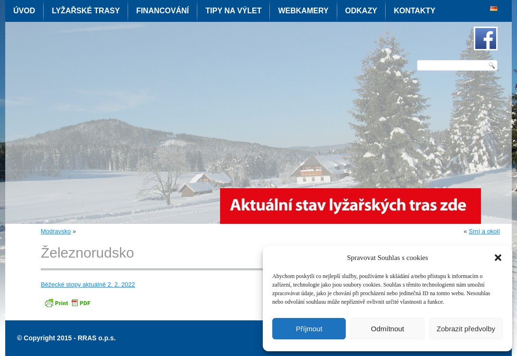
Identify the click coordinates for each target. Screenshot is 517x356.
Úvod (24, 11)
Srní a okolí (484, 231)
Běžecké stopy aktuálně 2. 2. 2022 (88, 284)
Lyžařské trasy (86, 11)
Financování (162, 11)
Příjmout (309, 329)
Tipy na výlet (233, 11)
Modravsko (56, 231)
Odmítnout (387, 329)
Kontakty (414, 11)
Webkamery (303, 11)
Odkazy (361, 11)
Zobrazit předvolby (466, 329)
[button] (498, 257)
